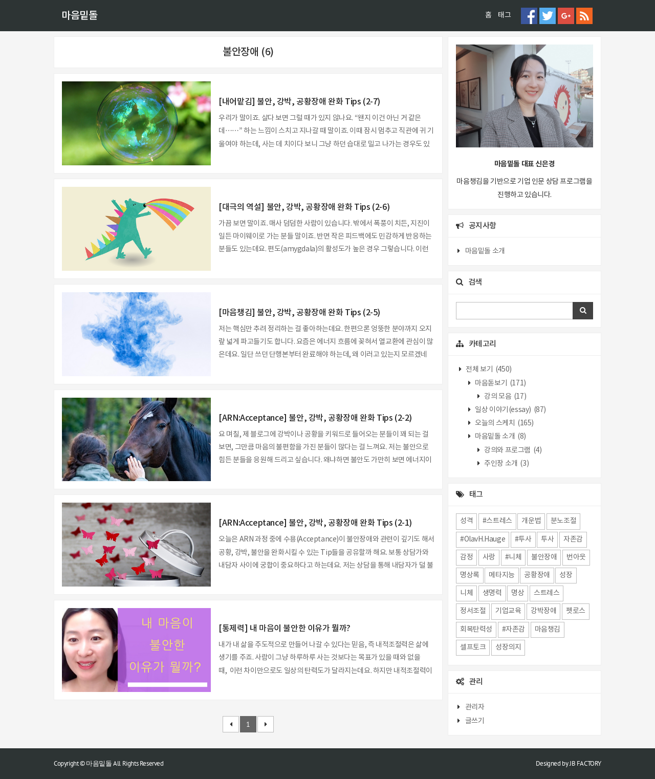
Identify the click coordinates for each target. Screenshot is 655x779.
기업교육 (508, 611)
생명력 (492, 593)
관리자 (475, 707)
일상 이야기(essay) (510, 410)
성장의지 (508, 647)
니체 (466, 593)
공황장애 (537, 575)
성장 (565, 575)
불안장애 (544, 557)
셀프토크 (473, 647)
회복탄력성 (476, 629)
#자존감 (513, 629)
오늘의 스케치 (504, 423)
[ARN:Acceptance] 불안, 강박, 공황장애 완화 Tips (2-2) (315, 418)
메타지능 (501, 575)
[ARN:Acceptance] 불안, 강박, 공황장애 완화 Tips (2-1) (315, 523)
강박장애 (543, 611)
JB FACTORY (585, 763)
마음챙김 (547, 629)
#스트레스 (497, 521)
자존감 (573, 539)
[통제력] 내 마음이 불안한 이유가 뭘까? (285, 628)
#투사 (523, 539)
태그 (504, 15)
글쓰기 (475, 721)
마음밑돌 (79, 16)
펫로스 (575, 611)
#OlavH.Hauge (482, 539)
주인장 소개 (506, 464)
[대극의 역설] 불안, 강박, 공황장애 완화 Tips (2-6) (304, 207)
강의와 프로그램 (512, 450)
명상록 (469, 575)
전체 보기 (488, 369)
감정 (466, 557)
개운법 (531, 521)
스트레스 (546, 593)
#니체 (513, 557)
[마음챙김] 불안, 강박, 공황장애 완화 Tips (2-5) (299, 312)
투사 (547, 539)
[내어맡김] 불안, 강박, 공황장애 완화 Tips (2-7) (299, 101)
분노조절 (563, 521)
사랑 (489, 557)
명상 (517, 593)
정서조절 (473, 611)
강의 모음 (505, 397)
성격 (466, 521)
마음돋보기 (500, 383)
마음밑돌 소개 (485, 251)
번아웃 (576, 557)
